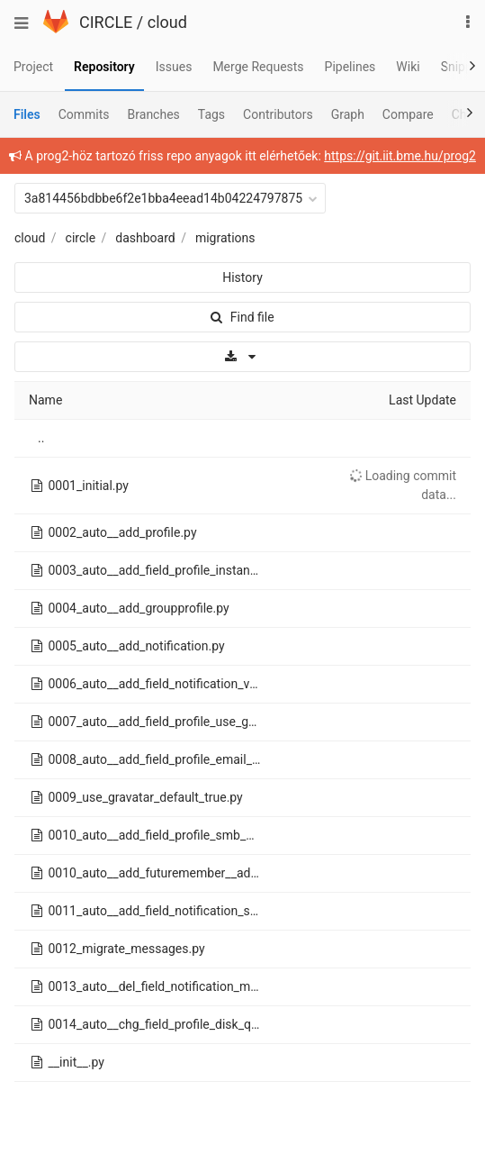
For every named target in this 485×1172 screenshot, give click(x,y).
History (242, 277)
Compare (408, 114)
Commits (84, 114)
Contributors (278, 114)
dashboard (145, 238)
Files (26, 114)
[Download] (242, 356)
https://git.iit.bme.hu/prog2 (400, 156)
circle (81, 238)
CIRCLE (105, 22)
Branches (154, 114)
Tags (211, 114)
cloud (167, 22)
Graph (347, 114)
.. (41, 438)
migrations (225, 238)
